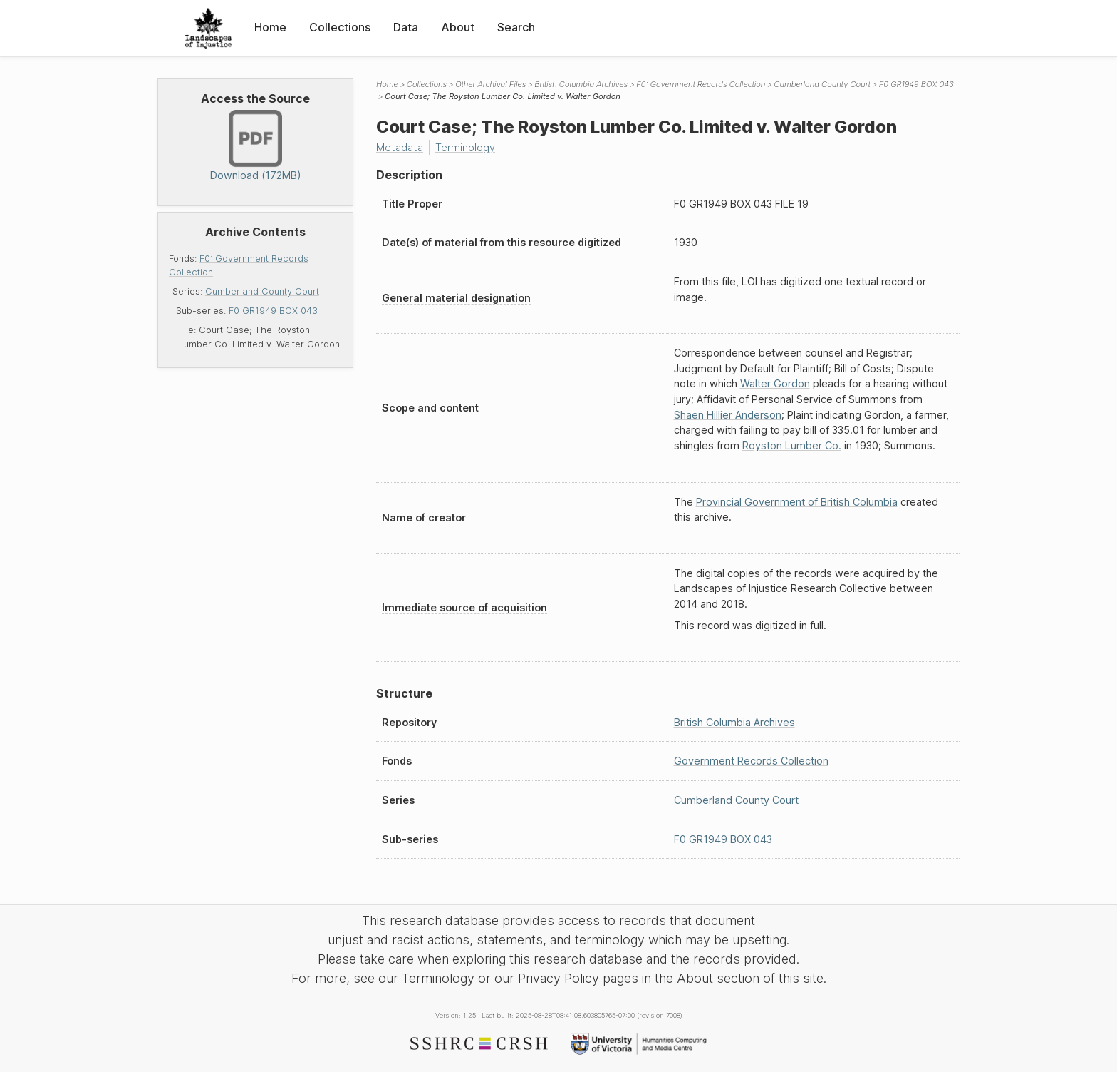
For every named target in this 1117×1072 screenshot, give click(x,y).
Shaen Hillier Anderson (727, 415)
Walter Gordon (775, 383)
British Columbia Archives (581, 84)
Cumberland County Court (262, 291)
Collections (339, 27)
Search (516, 27)
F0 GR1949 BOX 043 (273, 310)
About (457, 27)
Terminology (465, 147)
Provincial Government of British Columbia (797, 502)
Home (270, 27)
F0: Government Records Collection (700, 84)
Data (405, 27)
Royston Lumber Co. (791, 445)
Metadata (399, 147)
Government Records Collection (751, 761)
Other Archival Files (490, 84)
